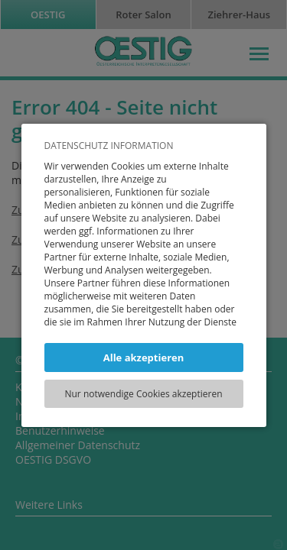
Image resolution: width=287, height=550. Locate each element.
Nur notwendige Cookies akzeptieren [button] (143, 393)
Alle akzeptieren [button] (143, 357)
